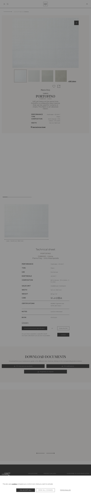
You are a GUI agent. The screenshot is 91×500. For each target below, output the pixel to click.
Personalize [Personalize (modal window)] (65, 490)
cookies (14, 484)
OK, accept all (25, 490)
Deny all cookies (45, 490)
